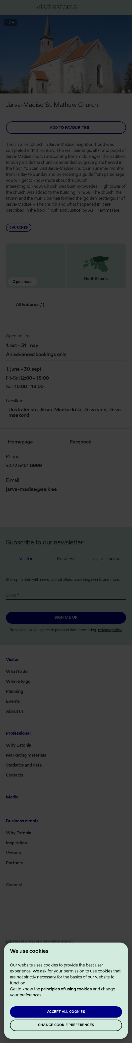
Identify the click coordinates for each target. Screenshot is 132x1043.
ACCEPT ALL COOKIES (66, 1012)
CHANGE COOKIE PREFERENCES (66, 1025)
